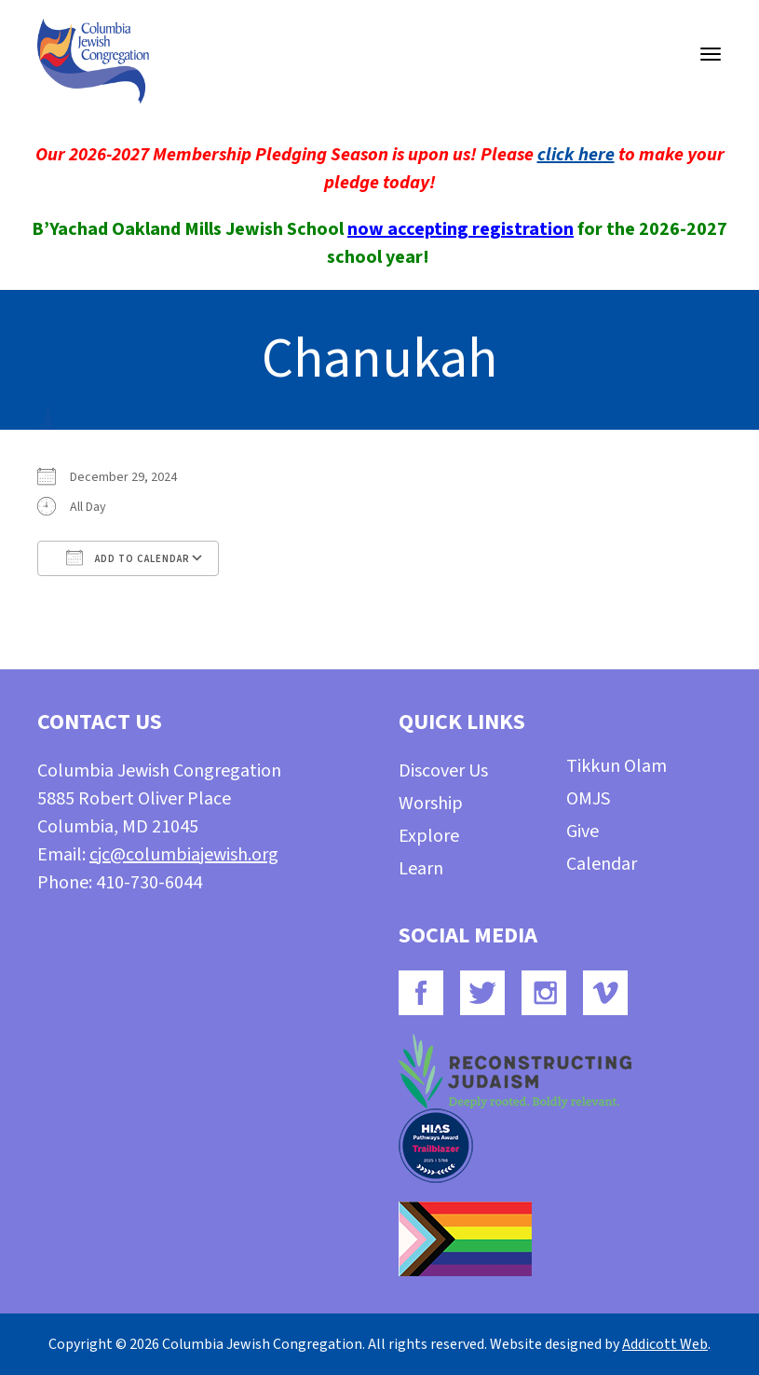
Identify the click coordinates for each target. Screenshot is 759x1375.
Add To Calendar (128, 557)
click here (576, 155)
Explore (429, 836)
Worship (431, 804)
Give (582, 831)
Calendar (601, 864)
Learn (421, 869)
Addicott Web (665, 1344)
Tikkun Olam (616, 766)
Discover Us (443, 771)
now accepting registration (460, 229)
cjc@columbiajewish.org (183, 855)
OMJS (588, 799)
